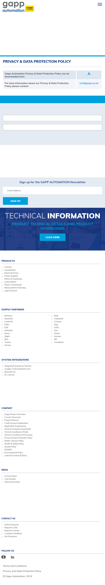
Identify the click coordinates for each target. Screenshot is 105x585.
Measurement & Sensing (15, 287)
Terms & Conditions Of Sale (16, 432)
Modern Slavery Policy (14, 441)
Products (8, 260)
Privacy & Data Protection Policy (18, 438)
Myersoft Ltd (9, 372)
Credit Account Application (16, 423)
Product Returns (11, 420)
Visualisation (10, 270)
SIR (55, 339)
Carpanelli (58, 318)
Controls (8, 267)
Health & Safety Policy (14, 444)
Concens (58, 321)
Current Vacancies (12, 417)
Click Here (53, 237)
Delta (6, 324)
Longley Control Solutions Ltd (17, 369)
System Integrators (15, 359)
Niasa (7, 333)
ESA (6, 327)
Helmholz (8, 330)
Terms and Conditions (15, 565)
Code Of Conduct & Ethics (15, 455)
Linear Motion (10, 282)
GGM (56, 327)
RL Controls (9, 375)
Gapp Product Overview (15, 414)
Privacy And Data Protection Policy (22, 571)
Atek (56, 315)
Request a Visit (11, 527)
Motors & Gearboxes (13, 279)
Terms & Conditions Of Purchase (18, 435)
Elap (56, 324)
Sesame (57, 336)
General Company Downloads (17, 429)
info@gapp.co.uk (89, 83)
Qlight (7, 336)
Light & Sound (10, 290)
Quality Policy (10, 446)
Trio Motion (59, 342)
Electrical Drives (11, 273)
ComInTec (8, 321)
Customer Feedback (13, 533)
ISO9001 (8, 449)
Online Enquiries (11, 524)
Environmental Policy (13, 452)
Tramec (7, 342)
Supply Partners (12, 309)
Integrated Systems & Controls (17, 366)
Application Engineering (15, 426)
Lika (56, 330)
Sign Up (15, 201)
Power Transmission (13, 285)
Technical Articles (12, 482)
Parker (57, 333)
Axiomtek (8, 318)
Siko (6, 339)
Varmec (7, 345)
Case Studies (10, 479)
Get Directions (10, 536)
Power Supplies (11, 276)
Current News (10, 476)
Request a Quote (11, 530)
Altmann (8, 315)
